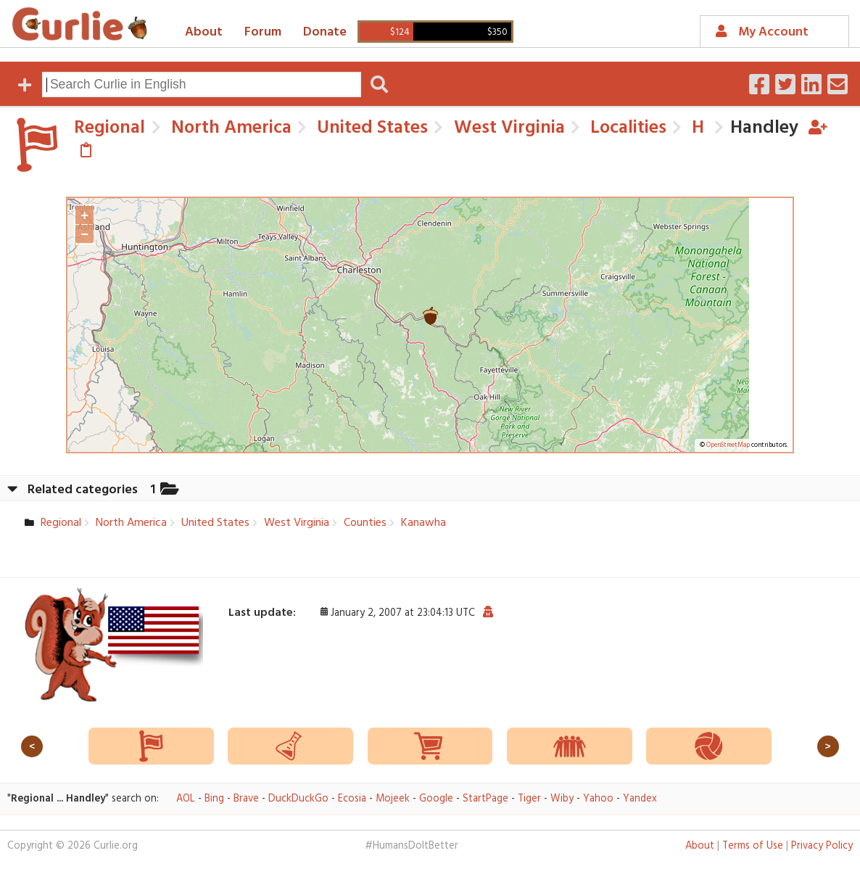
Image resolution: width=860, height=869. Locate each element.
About (204, 32)
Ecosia (352, 799)
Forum (262, 32)
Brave (246, 799)
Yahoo (598, 799)
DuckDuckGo (298, 799)
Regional (109, 128)
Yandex (640, 799)
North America (229, 128)
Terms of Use (752, 846)
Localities (626, 128)
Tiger (529, 799)
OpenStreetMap (728, 445)
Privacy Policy (822, 846)
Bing (214, 799)
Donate (325, 32)
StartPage (485, 799)
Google (436, 799)
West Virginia (507, 128)
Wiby (562, 799)
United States (370, 128)
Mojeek (393, 799)
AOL (185, 799)
